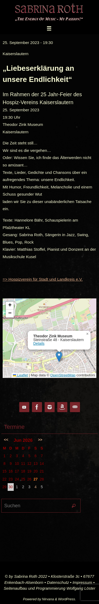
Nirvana (48, 599)
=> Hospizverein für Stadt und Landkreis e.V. (43, 279)
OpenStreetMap (62, 375)
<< (6, 440)
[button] (59, 356)
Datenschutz (58, 582)
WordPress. (67, 599)
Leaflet (20, 375)
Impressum (82, 582)
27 (36, 479)
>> (40, 440)
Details (38, 343)
